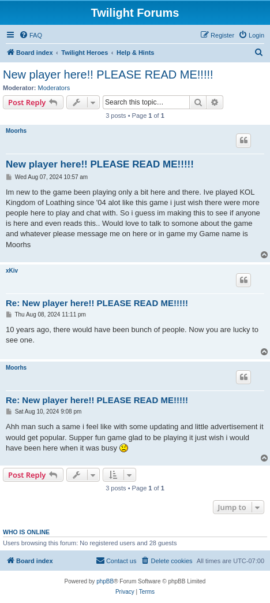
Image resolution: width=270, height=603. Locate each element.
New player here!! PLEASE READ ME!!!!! (108, 74)
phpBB (105, 581)
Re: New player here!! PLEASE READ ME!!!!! (97, 303)
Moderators (54, 87)
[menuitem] (30, 35)
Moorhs (16, 131)
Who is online (26, 531)
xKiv (12, 270)
